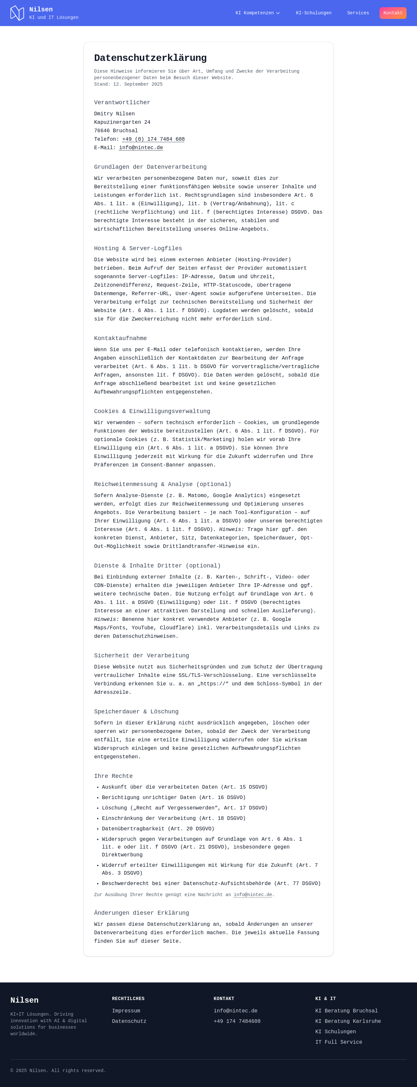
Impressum (126, 1011)
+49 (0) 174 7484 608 (153, 139)
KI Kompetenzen (258, 13)
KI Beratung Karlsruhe (348, 1021)
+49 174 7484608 (237, 1021)
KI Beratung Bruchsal (346, 1011)
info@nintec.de (141, 148)
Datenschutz (129, 1021)
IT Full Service (338, 1042)
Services (358, 13)
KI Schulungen (335, 1032)
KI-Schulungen (314, 13)
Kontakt (393, 13)
